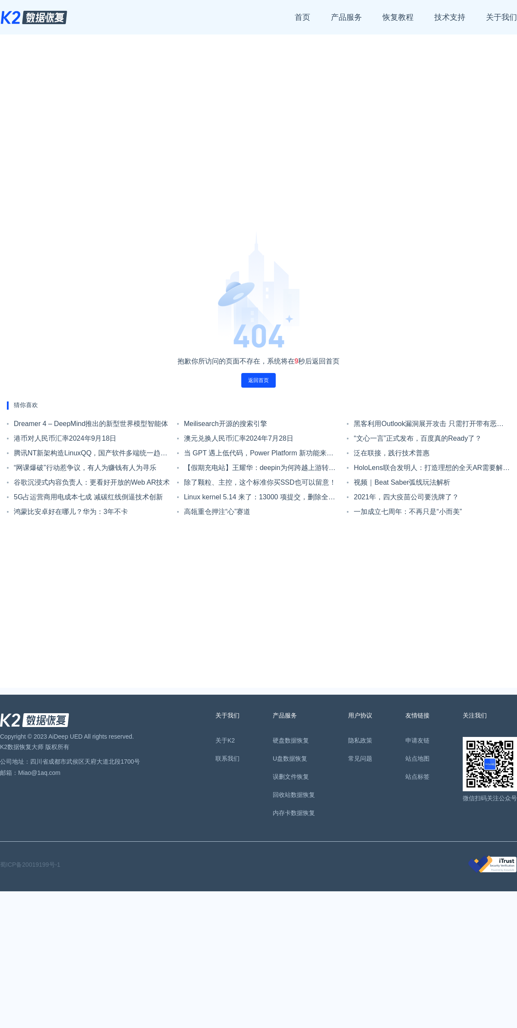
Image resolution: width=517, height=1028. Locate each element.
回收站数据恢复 (294, 794)
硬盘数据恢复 (291, 740)
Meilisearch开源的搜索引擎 (225, 423)
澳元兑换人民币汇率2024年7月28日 (238, 438)
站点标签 (417, 776)
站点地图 (417, 758)
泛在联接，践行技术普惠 (392, 453)
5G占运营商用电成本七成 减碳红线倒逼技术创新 (88, 497)
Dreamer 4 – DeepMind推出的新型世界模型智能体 (91, 423)
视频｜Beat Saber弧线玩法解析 (402, 482)
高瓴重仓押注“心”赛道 (217, 511)
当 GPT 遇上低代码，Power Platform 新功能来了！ (255, 455)
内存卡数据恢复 (294, 812)
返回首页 (258, 380)
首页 (302, 17)
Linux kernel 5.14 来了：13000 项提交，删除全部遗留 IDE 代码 (259, 499)
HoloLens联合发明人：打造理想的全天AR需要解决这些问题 (432, 469)
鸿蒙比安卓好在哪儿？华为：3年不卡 (71, 511)
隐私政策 (360, 740)
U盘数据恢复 (290, 758)
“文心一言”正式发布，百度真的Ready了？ (418, 438)
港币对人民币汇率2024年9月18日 (65, 438)
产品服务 (346, 17)
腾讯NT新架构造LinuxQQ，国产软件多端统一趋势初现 (90, 455)
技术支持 (449, 17)
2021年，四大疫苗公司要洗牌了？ (406, 497)
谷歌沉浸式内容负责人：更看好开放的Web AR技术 (92, 482)
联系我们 (227, 758)
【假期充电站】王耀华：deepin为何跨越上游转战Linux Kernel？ (260, 469)
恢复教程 (398, 17)
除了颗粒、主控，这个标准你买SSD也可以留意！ (260, 482)
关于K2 (225, 740)
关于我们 (501, 17)
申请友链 (417, 740)
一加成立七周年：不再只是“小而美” (408, 511)
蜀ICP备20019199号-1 (30, 864)
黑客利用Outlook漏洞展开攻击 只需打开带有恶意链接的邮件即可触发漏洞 (429, 425)
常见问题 (360, 758)
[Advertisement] (81, 136)
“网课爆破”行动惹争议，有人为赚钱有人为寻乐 (85, 467)
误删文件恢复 (291, 776)
